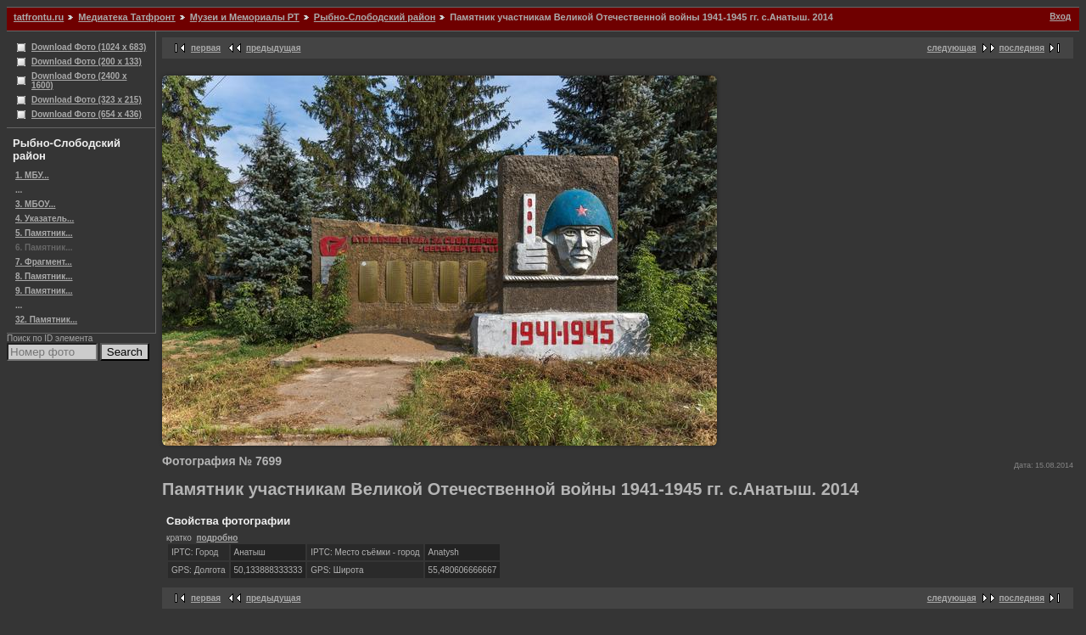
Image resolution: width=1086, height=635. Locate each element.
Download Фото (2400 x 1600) (79, 80)
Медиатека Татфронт (126, 17)
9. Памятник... (44, 290)
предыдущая (273, 48)
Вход (1060, 16)
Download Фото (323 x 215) (86, 99)
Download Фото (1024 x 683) (88, 47)
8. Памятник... (44, 276)
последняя (1021, 48)
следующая (952, 48)
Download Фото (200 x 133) (86, 61)
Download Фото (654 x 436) (86, 114)
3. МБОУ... (35, 204)
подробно (217, 537)
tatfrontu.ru (39, 17)
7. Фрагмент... (43, 262)
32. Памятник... (46, 319)
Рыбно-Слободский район (374, 17)
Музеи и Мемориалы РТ (244, 17)
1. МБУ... (32, 175)
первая (206, 48)
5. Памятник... (44, 233)
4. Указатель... (44, 218)
